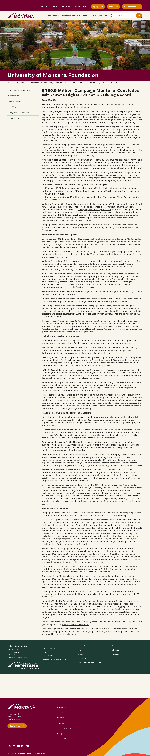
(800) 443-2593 (49, 648)
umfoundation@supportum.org (54, 659)
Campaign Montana (56, 628)
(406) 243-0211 (14, 719)
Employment (61, 723)
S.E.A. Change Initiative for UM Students (97, 429)
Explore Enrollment (64, 728)
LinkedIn (115, 650)
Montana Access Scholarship (109, 212)
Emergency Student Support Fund (94, 209)
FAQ (79, 650)
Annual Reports (13, 107)
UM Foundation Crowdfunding (89, 662)
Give (85, 6)
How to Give (82, 646)
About (44, 6)
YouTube (115, 654)
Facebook (116, 646)
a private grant (88, 457)
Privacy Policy (39, 754)
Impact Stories (13, 118)
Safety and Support (64, 739)
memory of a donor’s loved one (90, 273)
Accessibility (61, 707)
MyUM (77, 6)
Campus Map (61, 712)
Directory (60, 718)
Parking (59, 734)
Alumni (54, 6)
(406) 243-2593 (49, 655)
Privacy (81, 654)
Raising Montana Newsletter (18, 113)
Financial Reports (14, 101)
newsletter (75, 624)
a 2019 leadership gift (68, 394)
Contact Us (82, 658)
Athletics (65, 6)
